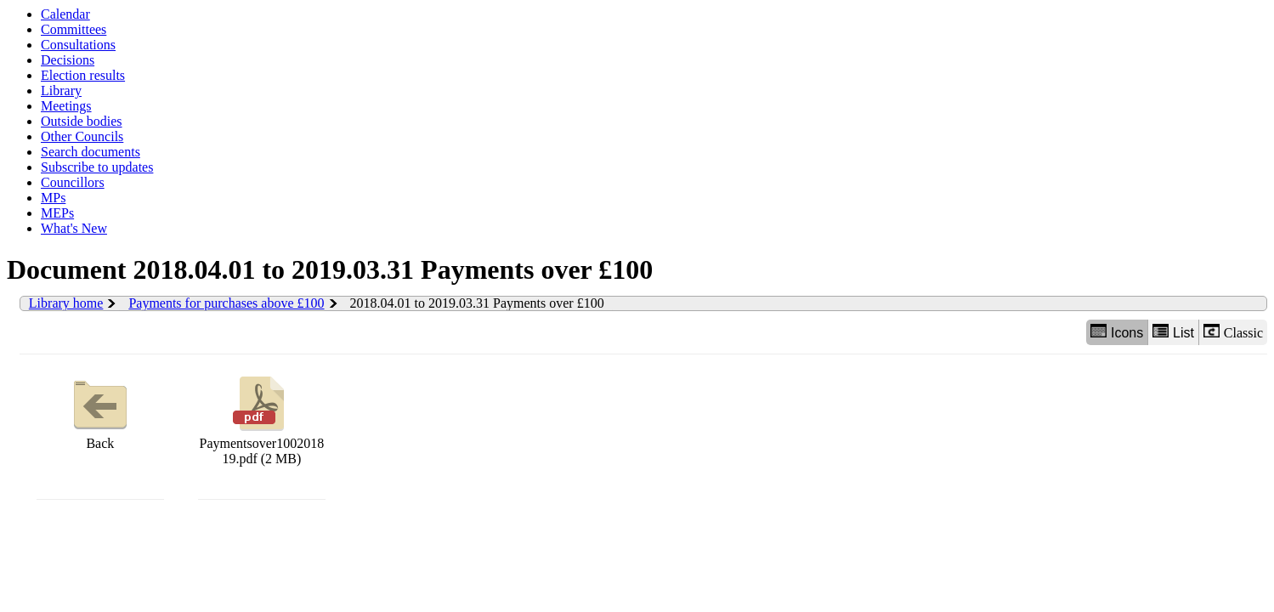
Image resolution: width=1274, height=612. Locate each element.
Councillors (73, 182)
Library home (66, 303)
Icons (1116, 332)
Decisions (67, 60)
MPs (53, 197)
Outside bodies (81, 121)
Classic (1233, 332)
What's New (74, 228)
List (1173, 332)
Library (61, 90)
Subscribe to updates (97, 167)
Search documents (90, 151)
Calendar (65, 14)
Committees (73, 29)
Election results (83, 75)
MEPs (57, 213)
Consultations (78, 44)
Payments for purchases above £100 (226, 303)
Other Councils (82, 136)
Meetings (66, 106)
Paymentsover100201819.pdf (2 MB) (262, 418)
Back (100, 410)
